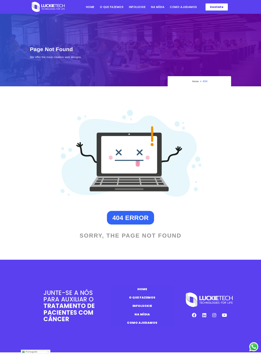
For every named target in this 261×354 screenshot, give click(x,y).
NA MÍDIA (157, 7)
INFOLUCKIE (137, 7)
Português (29, 351)
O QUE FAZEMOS (112, 7)
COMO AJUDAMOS (183, 7)
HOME (90, 7)
